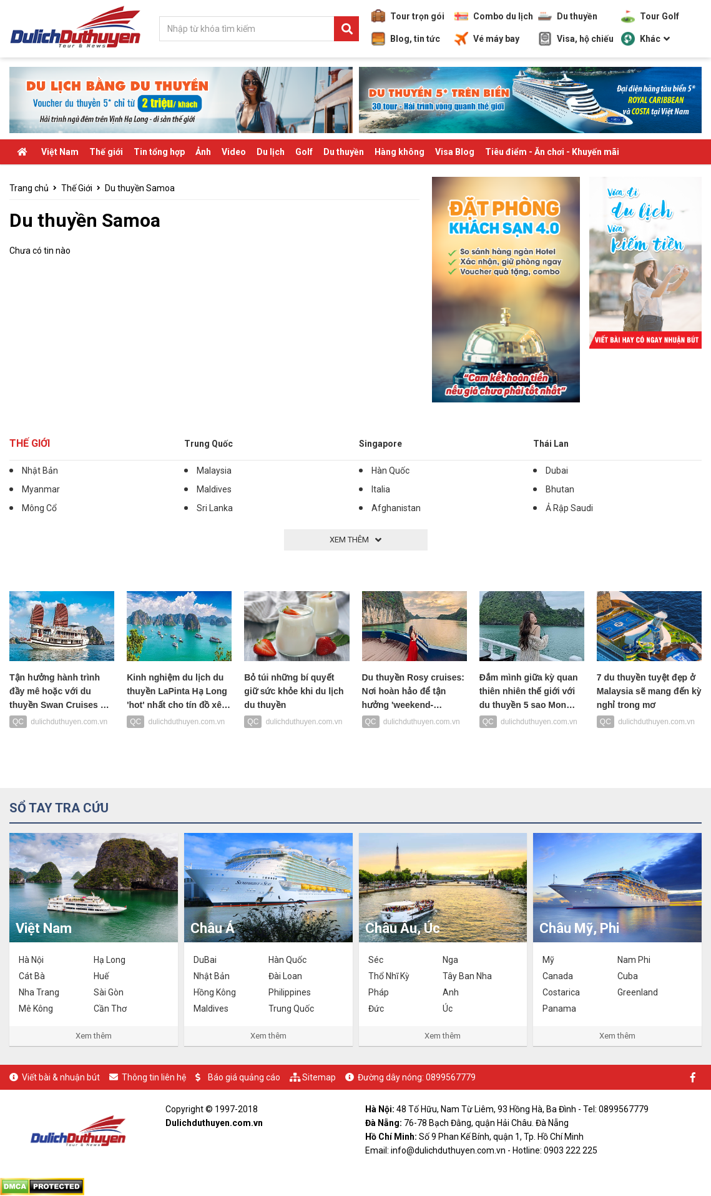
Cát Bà (32, 976)
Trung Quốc (208, 444)
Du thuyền (567, 16)
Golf (304, 152)
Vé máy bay (486, 39)
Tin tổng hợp (159, 152)
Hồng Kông (215, 992)
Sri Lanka (215, 508)
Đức (376, 1009)
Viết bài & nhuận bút (61, 1077)
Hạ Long (109, 960)
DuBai (205, 960)
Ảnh (203, 152)
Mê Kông (36, 1009)
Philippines (289, 992)
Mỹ (548, 960)
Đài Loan (285, 976)
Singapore (380, 444)
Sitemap (319, 1077)
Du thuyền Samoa (140, 188)
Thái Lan (551, 444)
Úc (448, 1009)
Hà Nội (31, 960)
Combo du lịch (493, 16)
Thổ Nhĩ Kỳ (388, 976)
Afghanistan (396, 508)
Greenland (637, 992)
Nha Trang (39, 992)
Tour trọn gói (407, 16)
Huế (101, 976)
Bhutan (560, 489)
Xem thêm (94, 1035)
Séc (375, 960)
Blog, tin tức (405, 39)
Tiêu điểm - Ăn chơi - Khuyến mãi (552, 152)
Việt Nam (60, 152)
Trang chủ (29, 188)
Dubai (557, 471)
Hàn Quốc (390, 471)
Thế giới (106, 152)
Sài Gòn (109, 992)
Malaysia (214, 471)
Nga (450, 960)
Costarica (561, 992)
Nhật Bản (40, 471)
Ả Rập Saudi (569, 508)
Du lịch (271, 152)
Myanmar (41, 489)
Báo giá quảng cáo (244, 1077)
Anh (451, 992)
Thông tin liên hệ (154, 1077)
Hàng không (399, 152)
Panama (559, 1009)
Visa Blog (454, 152)
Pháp (378, 992)
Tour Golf (650, 16)
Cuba (627, 976)
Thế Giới (76, 188)
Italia (380, 489)
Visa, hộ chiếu (576, 39)
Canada (557, 976)
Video (234, 152)
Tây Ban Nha (467, 976)
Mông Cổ (39, 508)
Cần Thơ (110, 1009)
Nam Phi (633, 960)
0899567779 (451, 1077)
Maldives (214, 489)
